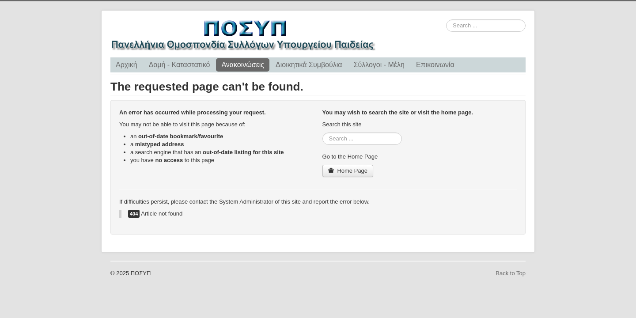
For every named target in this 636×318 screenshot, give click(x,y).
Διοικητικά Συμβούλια (309, 64)
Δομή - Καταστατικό (179, 64)
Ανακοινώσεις (242, 64)
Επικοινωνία (435, 64)
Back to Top (511, 273)
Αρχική (126, 64)
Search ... (446, 19)
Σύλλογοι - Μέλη (379, 64)
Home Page (348, 170)
